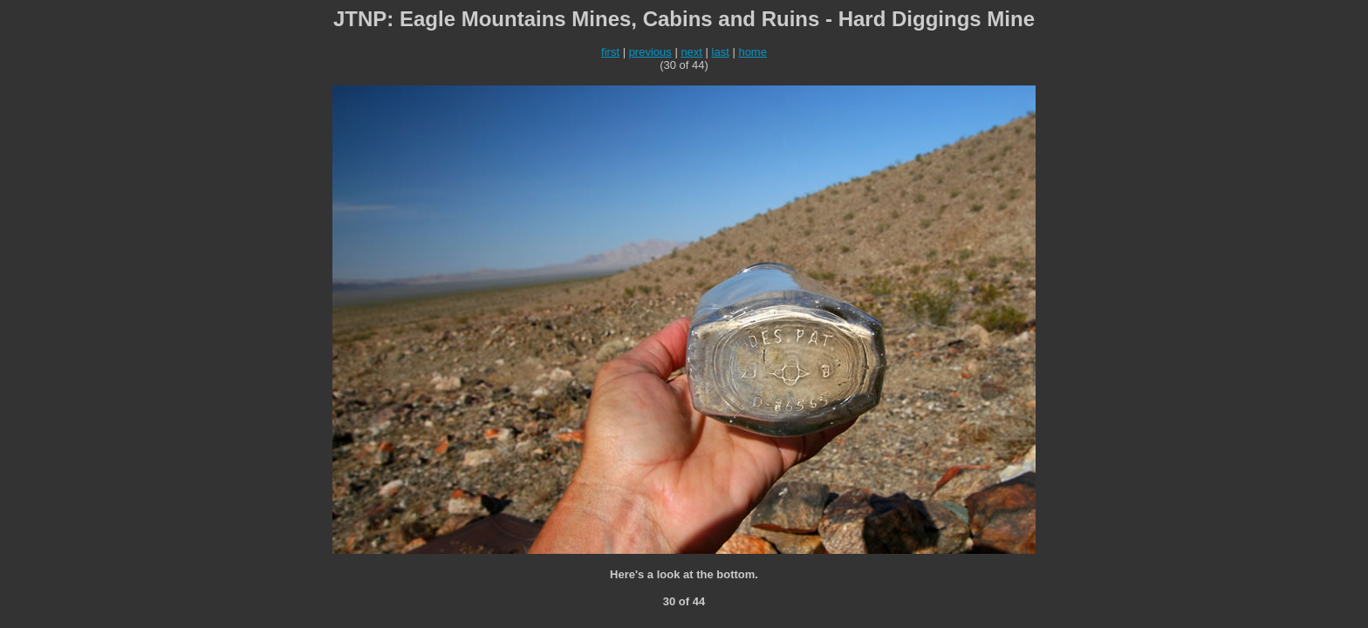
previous (650, 51)
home (752, 51)
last (720, 51)
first (610, 51)
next (691, 51)
